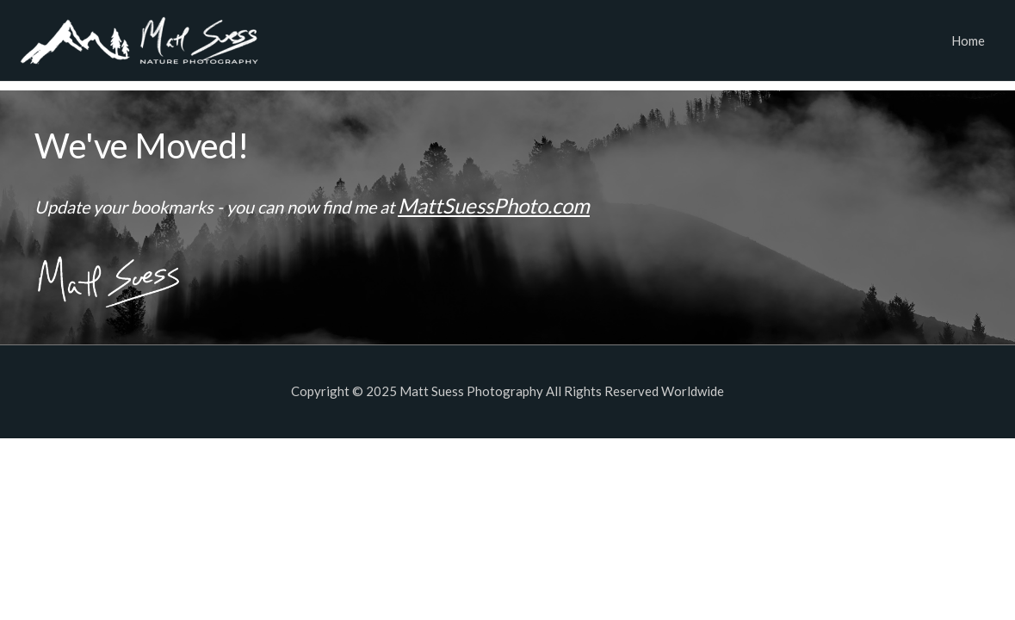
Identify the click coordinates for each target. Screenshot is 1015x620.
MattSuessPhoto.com (494, 205)
